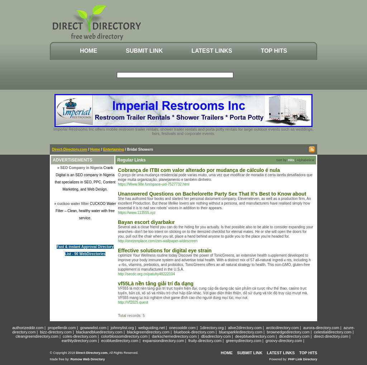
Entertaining (113, 149)
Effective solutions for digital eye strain (164, 250)
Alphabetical (305, 160)
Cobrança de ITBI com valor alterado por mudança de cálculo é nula (199, 170)
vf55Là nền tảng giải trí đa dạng (156, 283)
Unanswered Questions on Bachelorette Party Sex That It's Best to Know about (212, 194)
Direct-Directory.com (69, 149)
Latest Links (211, 51)
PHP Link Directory (302, 359)
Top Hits (274, 51)
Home (88, 51)
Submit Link (144, 51)
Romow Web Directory (88, 359)
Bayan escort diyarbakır (146, 222)
